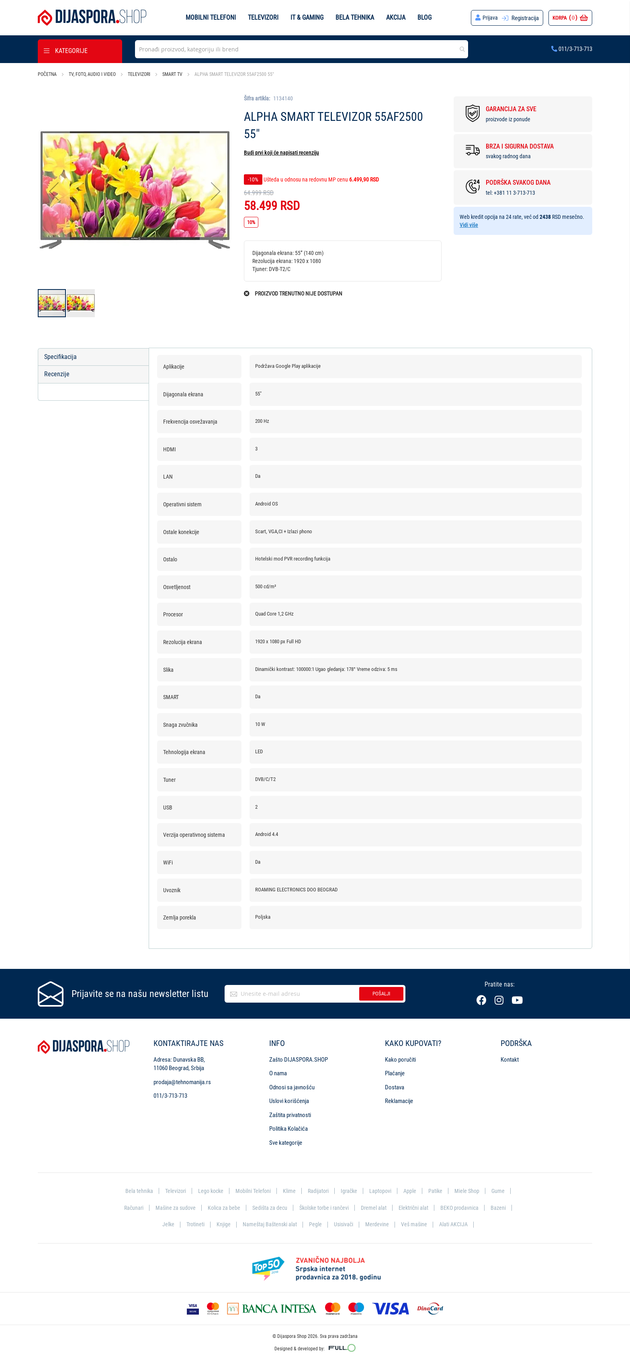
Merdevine (378, 1224)
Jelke (165, 1224)
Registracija (525, 18)
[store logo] (92, 17)
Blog (424, 17)
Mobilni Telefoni (252, 1191)
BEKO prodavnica (465, 1207)
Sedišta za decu (268, 1207)
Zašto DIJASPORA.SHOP (298, 1060)
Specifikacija (60, 357)
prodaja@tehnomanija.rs (182, 1082)
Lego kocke (208, 1191)
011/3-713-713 (571, 49)
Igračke (351, 1191)
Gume (503, 1191)
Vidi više (469, 225)
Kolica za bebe (221, 1207)
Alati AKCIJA (456, 1224)
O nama (278, 1073)
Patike (439, 1191)
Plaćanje (395, 1073)
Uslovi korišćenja (289, 1101)
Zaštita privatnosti (290, 1115)
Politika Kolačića (288, 1129)
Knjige (222, 1224)
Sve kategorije (285, 1142)
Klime (289, 1191)
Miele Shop (472, 1191)
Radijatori (319, 1191)
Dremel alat (377, 1207)
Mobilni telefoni (211, 17)
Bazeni (505, 1207)
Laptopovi (383, 1191)
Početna (47, 74)
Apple (413, 1191)
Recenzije (57, 374)
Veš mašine (415, 1224)
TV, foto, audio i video (92, 74)
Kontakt (510, 1060)
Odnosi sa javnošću (292, 1087)
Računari (128, 1207)
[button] (54, 191)
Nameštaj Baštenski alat (269, 1224)
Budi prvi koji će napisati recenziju (281, 152)
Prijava (490, 18)
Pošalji (381, 994)
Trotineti (192, 1224)
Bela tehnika (354, 17)
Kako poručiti (400, 1060)
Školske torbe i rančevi (325, 1207)
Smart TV (172, 74)
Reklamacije (399, 1101)
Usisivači (343, 1224)
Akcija (395, 17)
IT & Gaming (306, 17)
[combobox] (301, 49)
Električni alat (417, 1207)
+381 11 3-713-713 (514, 193)
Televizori (263, 17)
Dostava (394, 1087)
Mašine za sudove (171, 1207)
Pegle (315, 1224)
